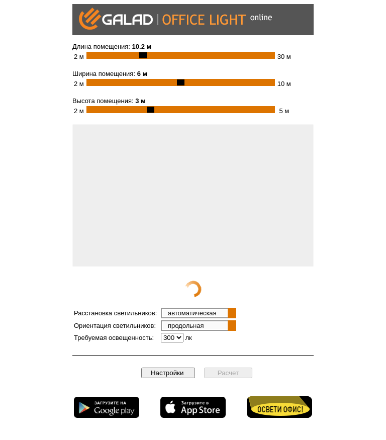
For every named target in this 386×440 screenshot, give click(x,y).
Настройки (168, 373)
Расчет (228, 373)
